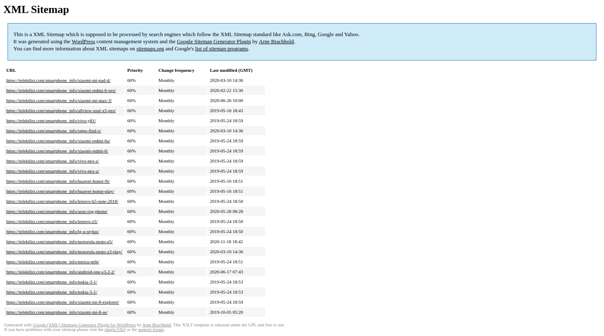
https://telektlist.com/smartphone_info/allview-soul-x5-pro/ (61, 110)
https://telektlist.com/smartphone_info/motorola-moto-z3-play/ (64, 251)
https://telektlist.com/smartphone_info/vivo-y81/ (51, 120)
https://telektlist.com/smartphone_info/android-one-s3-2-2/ (60, 271)
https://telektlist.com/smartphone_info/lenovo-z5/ (52, 221)
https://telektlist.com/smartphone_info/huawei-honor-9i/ (58, 181)
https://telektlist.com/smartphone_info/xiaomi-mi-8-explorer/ (62, 301)
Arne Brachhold (276, 41)
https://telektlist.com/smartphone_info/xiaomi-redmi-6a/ (58, 140)
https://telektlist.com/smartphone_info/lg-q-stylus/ (52, 231)
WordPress (83, 41)
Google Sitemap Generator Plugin (214, 41)
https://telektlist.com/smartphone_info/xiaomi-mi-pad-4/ (58, 80)
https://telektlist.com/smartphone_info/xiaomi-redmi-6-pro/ (61, 90)
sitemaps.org (150, 48)
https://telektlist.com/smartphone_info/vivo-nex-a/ (52, 170)
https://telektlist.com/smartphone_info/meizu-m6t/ (52, 261)
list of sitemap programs (221, 48)
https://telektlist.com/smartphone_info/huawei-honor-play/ (60, 191)
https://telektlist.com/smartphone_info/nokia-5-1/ (51, 291)
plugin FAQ (114, 329)
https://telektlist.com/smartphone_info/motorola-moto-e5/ (59, 241)
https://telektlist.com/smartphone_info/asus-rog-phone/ (57, 211)
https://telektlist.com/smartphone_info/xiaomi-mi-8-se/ (57, 312)
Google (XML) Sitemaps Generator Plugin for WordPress (84, 325)
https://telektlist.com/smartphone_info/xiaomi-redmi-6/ (57, 150)
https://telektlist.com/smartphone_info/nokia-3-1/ (51, 281)
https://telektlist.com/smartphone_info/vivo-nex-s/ (52, 160)
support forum (151, 329)
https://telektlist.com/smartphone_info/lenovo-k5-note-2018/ (62, 201)
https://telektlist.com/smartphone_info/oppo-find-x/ (53, 130)
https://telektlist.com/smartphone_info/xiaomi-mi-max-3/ (59, 100)
